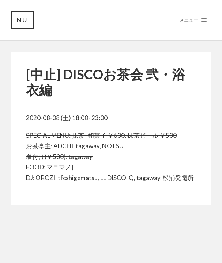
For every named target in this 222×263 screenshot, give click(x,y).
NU (22, 20)
